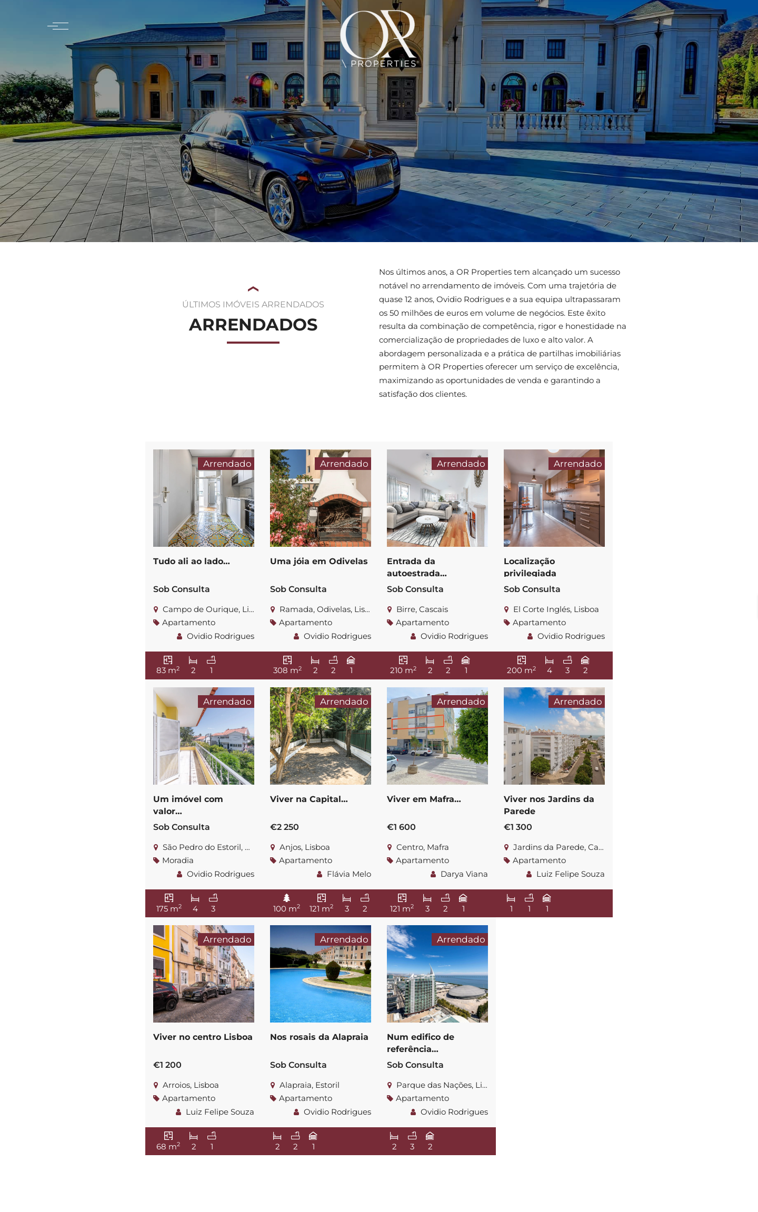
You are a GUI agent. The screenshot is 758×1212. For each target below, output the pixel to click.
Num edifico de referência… (420, 1041)
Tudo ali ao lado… (191, 561)
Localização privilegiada (530, 566)
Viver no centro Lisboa (203, 1036)
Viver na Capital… (309, 799)
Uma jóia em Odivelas (319, 561)
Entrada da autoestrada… (417, 566)
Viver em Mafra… (424, 799)
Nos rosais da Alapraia (319, 1036)
